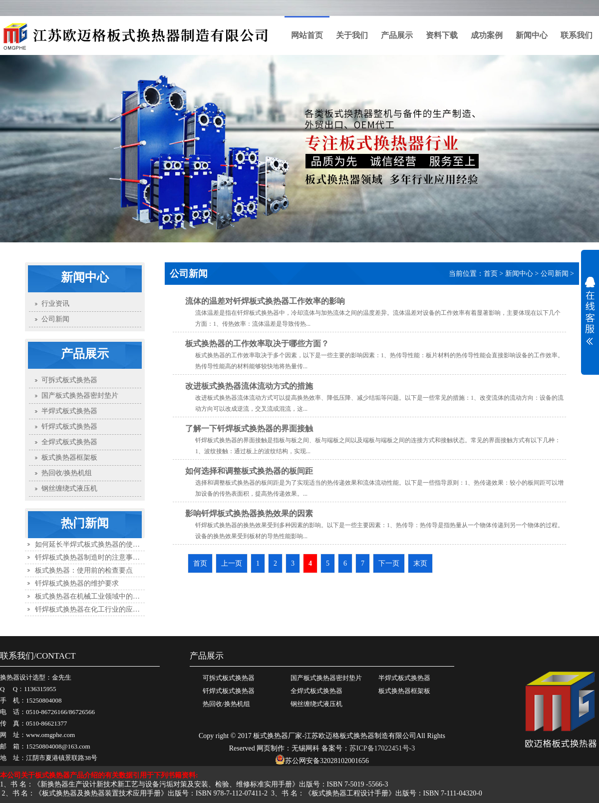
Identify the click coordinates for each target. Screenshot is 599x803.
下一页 (388, 563)
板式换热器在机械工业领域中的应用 (91, 596)
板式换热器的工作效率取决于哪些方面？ (257, 343)
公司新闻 (555, 273)
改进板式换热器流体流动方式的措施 (249, 386)
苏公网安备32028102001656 (322, 761)
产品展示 (397, 35)
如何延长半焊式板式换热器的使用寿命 (94, 544)
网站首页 (307, 35)
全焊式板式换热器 (316, 691)
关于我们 (352, 35)
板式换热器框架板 (404, 691)
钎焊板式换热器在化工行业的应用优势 (94, 609)
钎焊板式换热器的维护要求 (77, 583)
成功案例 (487, 35)
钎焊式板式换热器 (229, 691)
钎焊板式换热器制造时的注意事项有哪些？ (101, 557)
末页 (420, 563)
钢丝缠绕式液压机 (316, 704)
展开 (590, 310)
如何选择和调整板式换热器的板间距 (249, 471)
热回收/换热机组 (226, 704)
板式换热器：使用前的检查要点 (84, 570)
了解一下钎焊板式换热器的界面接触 (249, 428)
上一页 (231, 563)
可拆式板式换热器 (229, 678)
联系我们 (577, 35)
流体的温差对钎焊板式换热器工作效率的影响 (265, 301)
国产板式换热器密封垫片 (326, 678)
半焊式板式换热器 (404, 678)
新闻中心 (532, 35)
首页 (491, 273)
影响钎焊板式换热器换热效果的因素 (249, 513)
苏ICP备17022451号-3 (382, 748)
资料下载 (442, 35)
